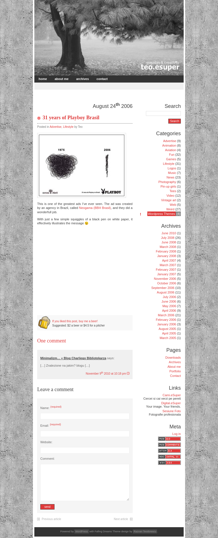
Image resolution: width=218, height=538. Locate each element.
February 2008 (166, 251)
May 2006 (169, 306)
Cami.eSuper (172, 395)
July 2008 (167, 237)
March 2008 (168, 247)
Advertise (56, 126)
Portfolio (175, 371)
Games (171, 159)
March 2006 (166, 315)
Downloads (173, 357)
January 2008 (166, 256)
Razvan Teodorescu (145, 531)
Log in (176, 434)
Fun (171, 154)
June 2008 (169, 242)
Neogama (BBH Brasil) (95, 208)
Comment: (47, 458)
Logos (172, 168)
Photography (167, 182)
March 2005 (168, 338)
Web (173, 204)
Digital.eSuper (171, 403)
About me (61, 79)
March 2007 (168, 265)
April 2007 (169, 260)
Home (43, 79)
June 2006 (169, 301)
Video (170, 195)
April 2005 (169, 333)
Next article (121, 519)
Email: (50, 425)
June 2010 (169, 233)
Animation (169, 145)
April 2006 (169, 310)
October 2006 (166, 283)
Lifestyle (68, 126)
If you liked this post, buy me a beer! (75, 321)
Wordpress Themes (161, 213)
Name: (50, 408)
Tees (172, 191)
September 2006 (162, 287)
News (171, 177)
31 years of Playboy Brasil (71, 117)
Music (172, 172)
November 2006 (165, 278)
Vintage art (168, 200)
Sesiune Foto (171, 411)
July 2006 (169, 297)
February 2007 (166, 269)
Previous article (51, 519)
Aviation (170, 150)
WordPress (81, 531)
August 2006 (166, 292)
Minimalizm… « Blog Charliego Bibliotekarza (73, 358)
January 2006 (166, 324)
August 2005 (167, 328)
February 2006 (166, 319)
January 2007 (166, 274)
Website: (46, 442)
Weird (170, 209)
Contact (102, 79)
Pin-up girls (168, 186)
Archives (82, 79)
